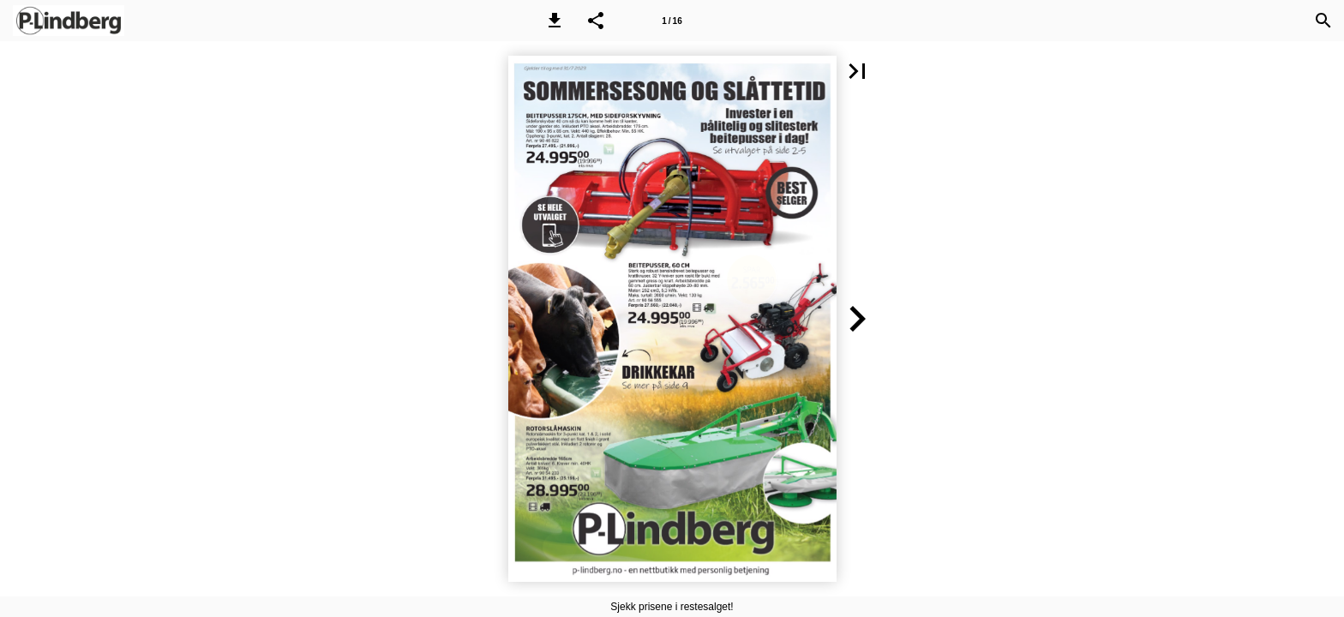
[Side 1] (672, 20)
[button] (554, 20)
